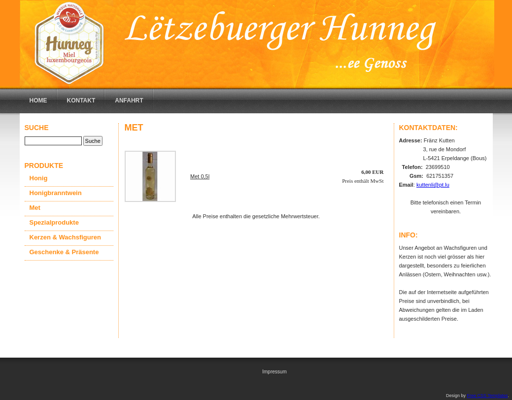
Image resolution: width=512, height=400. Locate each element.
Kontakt (81, 100)
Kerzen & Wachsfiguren (65, 237)
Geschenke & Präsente (64, 252)
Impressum (274, 371)
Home (38, 100)
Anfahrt (129, 100)
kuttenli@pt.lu (432, 185)
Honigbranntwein (56, 193)
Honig (39, 178)
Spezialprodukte (54, 222)
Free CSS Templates (487, 395)
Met (35, 207)
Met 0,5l (199, 176)
